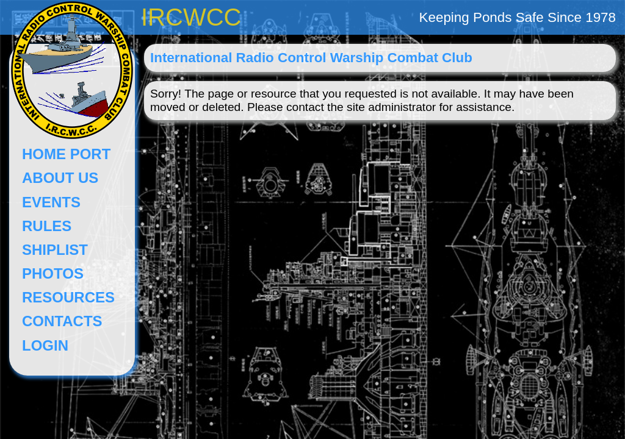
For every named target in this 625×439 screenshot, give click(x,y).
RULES (46, 226)
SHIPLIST (55, 249)
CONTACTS (62, 321)
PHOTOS (53, 273)
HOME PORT (66, 154)
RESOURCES (68, 297)
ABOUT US (60, 178)
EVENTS (51, 202)
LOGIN (45, 345)
